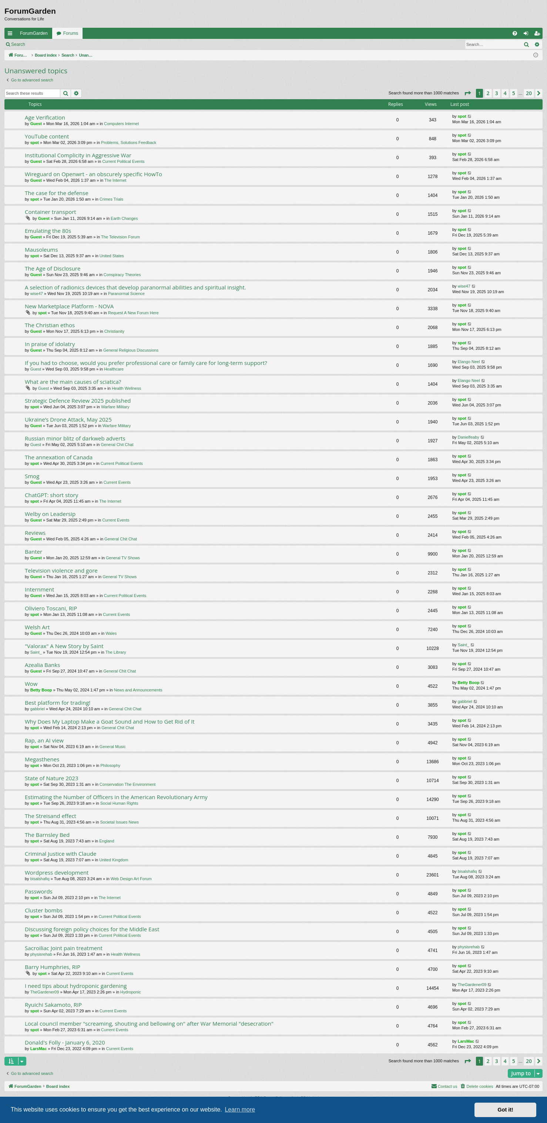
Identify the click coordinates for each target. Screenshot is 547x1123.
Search (18, 44)
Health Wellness (126, 388)
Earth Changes (124, 218)
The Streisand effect (50, 815)
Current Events (117, 482)
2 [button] (488, 93)
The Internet (115, 180)
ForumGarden (34, 33)
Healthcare (114, 369)
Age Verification (45, 117)
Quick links (11, 35)
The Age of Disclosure (52, 268)
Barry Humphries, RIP (52, 967)
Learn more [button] (240, 1109)
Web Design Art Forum (131, 878)
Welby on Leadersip (50, 513)
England (106, 841)
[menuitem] (514, 33)
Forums (70, 33)
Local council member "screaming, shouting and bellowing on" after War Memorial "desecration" (149, 1023)
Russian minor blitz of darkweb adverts (75, 438)
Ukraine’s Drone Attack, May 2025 (68, 419)
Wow (31, 683)
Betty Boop (41, 690)
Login (41, 44)
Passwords (39, 891)
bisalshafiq (40, 878)
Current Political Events (123, 161)
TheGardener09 (44, 992)
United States (112, 256)
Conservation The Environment (127, 784)
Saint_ (36, 652)
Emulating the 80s (48, 230)
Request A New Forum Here (133, 313)
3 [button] (496, 93)
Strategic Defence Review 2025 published (78, 400)
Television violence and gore (61, 570)
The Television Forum (120, 237)
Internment (39, 589)
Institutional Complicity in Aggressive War (78, 155)
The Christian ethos (50, 325)
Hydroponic (130, 992)
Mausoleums (41, 249)
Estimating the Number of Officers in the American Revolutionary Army (116, 797)
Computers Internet (121, 123)
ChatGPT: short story (51, 495)
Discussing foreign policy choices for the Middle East (92, 929)
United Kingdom (113, 860)
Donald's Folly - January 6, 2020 (65, 1042)
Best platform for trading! (57, 702)
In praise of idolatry (50, 344)
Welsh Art (37, 627)
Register (66, 44)
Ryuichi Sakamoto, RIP (53, 1004)
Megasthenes (42, 759)
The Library (115, 652)
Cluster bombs (44, 910)
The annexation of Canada (59, 457)
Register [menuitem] (539, 35)
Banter (33, 551)
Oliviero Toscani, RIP (51, 608)
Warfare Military (115, 407)
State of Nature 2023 (51, 778)
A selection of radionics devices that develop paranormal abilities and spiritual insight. (135, 287)
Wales (111, 633)
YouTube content (47, 136)
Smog (32, 476)
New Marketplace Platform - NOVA (69, 306)
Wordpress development (56, 872)
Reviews (35, 532)
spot (462, 116)
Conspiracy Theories (122, 274)
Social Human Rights (119, 803)
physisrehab (41, 954)
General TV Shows (123, 558)
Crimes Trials (111, 199)
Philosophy (110, 765)
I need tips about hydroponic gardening (76, 985)
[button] (467, 93)
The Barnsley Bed (47, 834)
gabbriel (37, 709)
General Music (113, 746)
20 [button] (529, 93)
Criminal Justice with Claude (61, 853)
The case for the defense (56, 193)
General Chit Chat (117, 444)
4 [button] (505, 93)
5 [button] (513, 93)
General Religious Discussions (130, 350)
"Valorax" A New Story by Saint (64, 646)
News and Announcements (138, 690)
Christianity (114, 331)
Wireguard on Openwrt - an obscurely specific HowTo (93, 174)
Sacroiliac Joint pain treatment (64, 948)
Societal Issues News (119, 822)
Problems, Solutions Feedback (128, 142)
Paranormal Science (126, 293)
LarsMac (38, 1048)
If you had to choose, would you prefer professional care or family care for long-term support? (146, 362)
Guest (36, 123)
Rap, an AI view (44, 740)
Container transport (50, 211)
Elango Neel (469, 361)
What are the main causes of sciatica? (73, 381)
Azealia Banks (42, 664)
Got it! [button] (505, 1110)
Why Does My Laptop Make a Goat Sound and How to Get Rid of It (110, 721)
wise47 (36, 293)
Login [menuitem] (527, 35)
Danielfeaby (468, 437)
